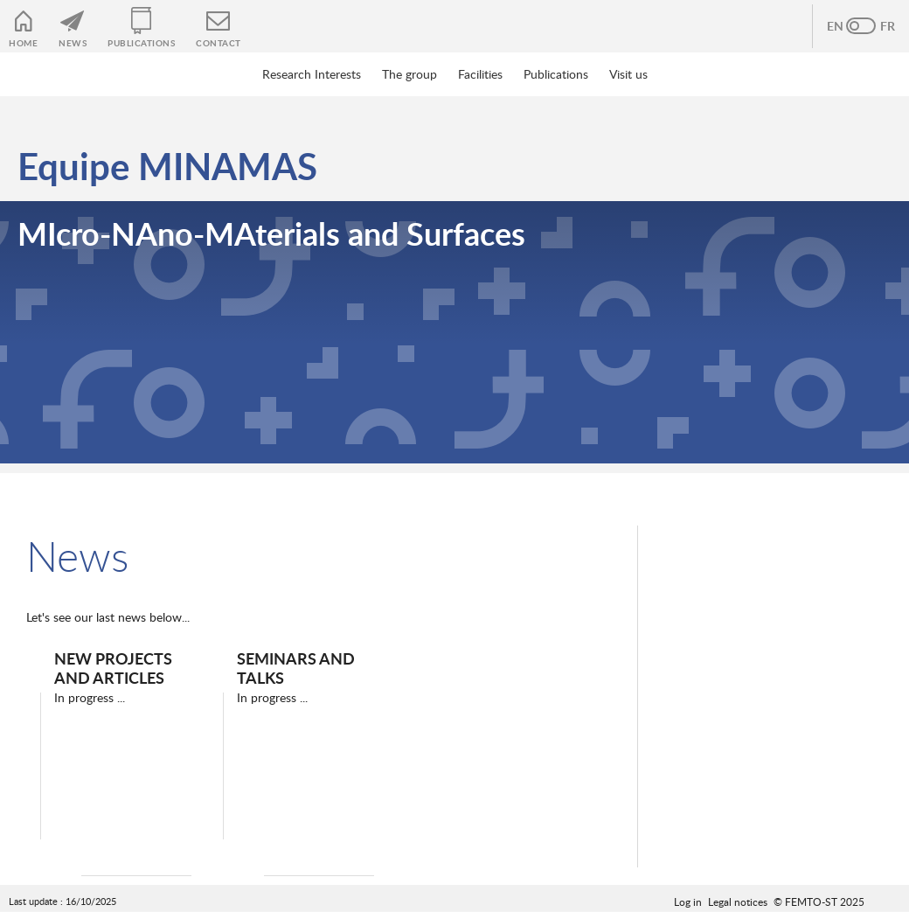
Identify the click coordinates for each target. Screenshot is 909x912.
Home (23, 43)
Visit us (628, 74)
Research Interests (311, 74)
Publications (141, 43)
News (73, 43)
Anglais (843, 26)
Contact (218, 43)
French (878, 26)
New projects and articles (113, 667)
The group (409, 74)
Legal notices (737, 902)
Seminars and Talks (296, 667)
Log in (688, 902)
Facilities (480, 74)
